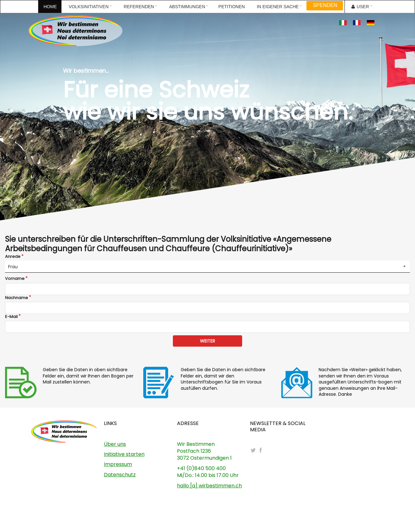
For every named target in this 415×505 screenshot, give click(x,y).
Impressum (118, 464)
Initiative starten (124, 454)
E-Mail (11, 317)
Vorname (15, 278)
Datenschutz (120, 474)
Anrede (12, 256)
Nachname (16, 298)
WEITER (207, 341)
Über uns (115, 444)
